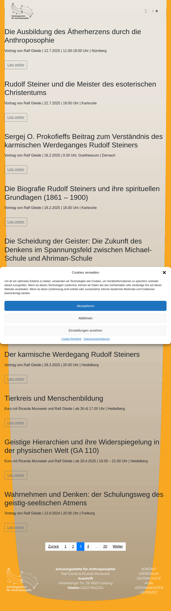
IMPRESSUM (149, 574)
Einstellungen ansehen (85, 330)
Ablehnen (85, 318)
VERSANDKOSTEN (148, 588)
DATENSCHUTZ (149, 578)
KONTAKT (148, 569)
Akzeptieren (85, 306)
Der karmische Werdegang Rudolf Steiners (72, 354)
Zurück (53, 546)
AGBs (149, 583)
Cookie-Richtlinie (71, 339)
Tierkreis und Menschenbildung (53, 398)
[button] (164, 272)
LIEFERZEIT (149, 592)
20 (105, 546)
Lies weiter (15, 65)
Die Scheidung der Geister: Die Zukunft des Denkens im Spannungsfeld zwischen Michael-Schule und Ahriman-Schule (78, 249)
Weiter (118, 546)
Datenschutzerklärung (97, 339)
